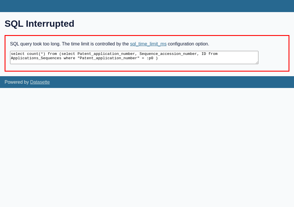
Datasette (40, 82)
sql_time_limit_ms (148, 43)
